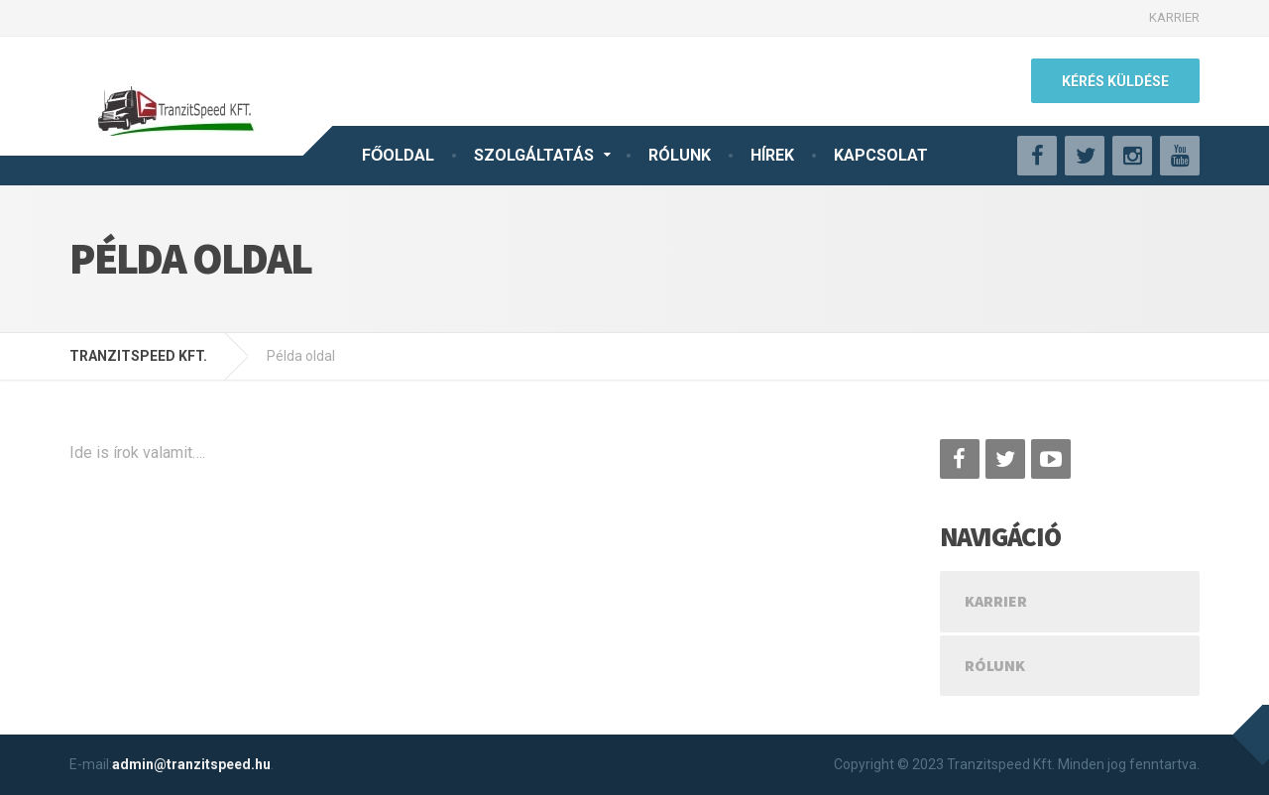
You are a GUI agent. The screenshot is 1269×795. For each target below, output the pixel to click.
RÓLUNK (679, 155)
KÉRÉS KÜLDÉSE (1115, 81)
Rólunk (995, 665)
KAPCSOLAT (881, 155)
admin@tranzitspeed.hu (191, 764)
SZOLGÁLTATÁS (534, 155)
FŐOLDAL (398, 155)
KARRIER (1174, 17)
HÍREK (772, 155)
